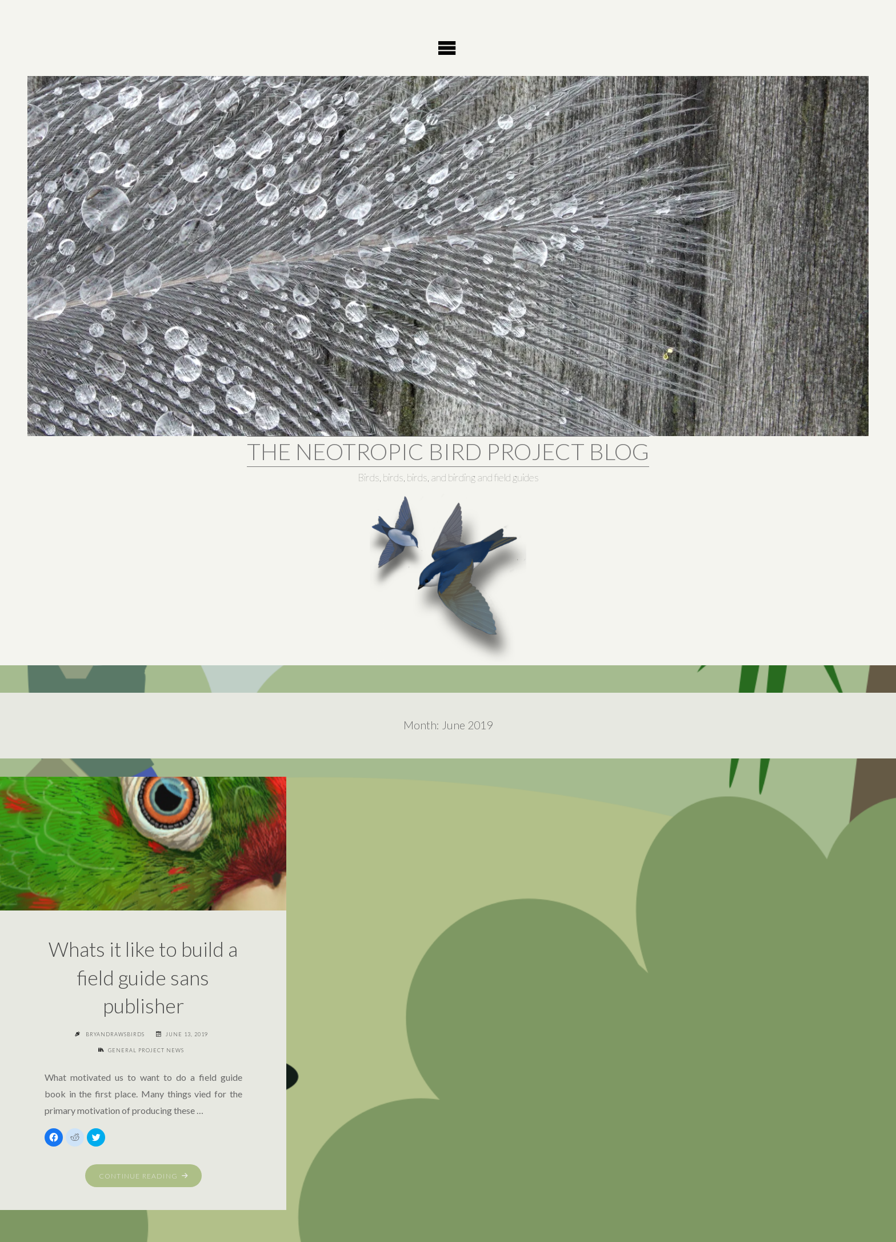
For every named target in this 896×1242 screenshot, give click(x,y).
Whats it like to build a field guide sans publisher (143, 977)
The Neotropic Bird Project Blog (448, 451)
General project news (146, 1050)
